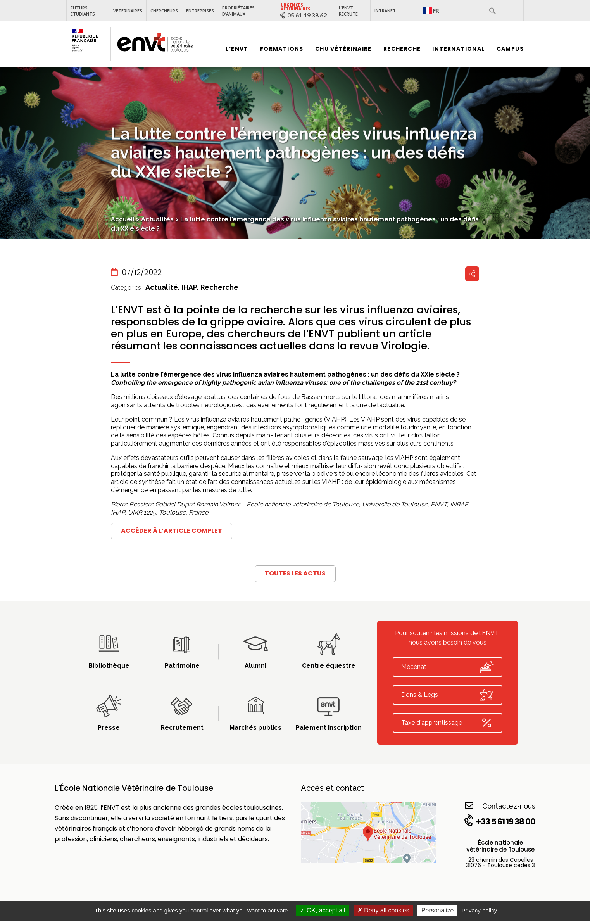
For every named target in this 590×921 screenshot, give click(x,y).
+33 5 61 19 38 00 (499, 821)
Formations (282, 49)
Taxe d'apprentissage (447, 723)
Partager (472, 273)
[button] (492, 11)
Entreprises (200, 11)
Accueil (123, 219)
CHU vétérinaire (343, 49)
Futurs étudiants (83, 11)
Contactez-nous (500, 805)
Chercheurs (164, 11)
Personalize (437, 910)
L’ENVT (237, 49)
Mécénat (447, 667)
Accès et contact (332, 788)
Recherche (402, 49)
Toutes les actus (295, 573)
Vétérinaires (127, 11)
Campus (510, 49)
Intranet (385, 11)
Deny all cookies (383, 910)
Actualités (157, 219)
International (458, 49)
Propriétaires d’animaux (238, 11)
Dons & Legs (447, 695)
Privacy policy (479, 910)
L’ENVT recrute (348, 11)
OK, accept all (322, 910)
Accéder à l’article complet (171, 530)
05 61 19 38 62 (307, 15)
